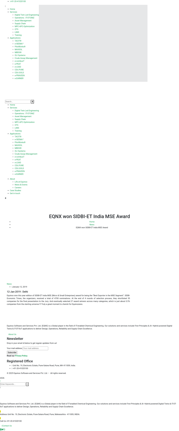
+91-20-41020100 (18, 1)
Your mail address (14, 348)
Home (92, 222)
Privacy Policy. (21, 356)
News (91, 224)
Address (3, 414)
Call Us (3, 421)
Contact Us (7, 426)
